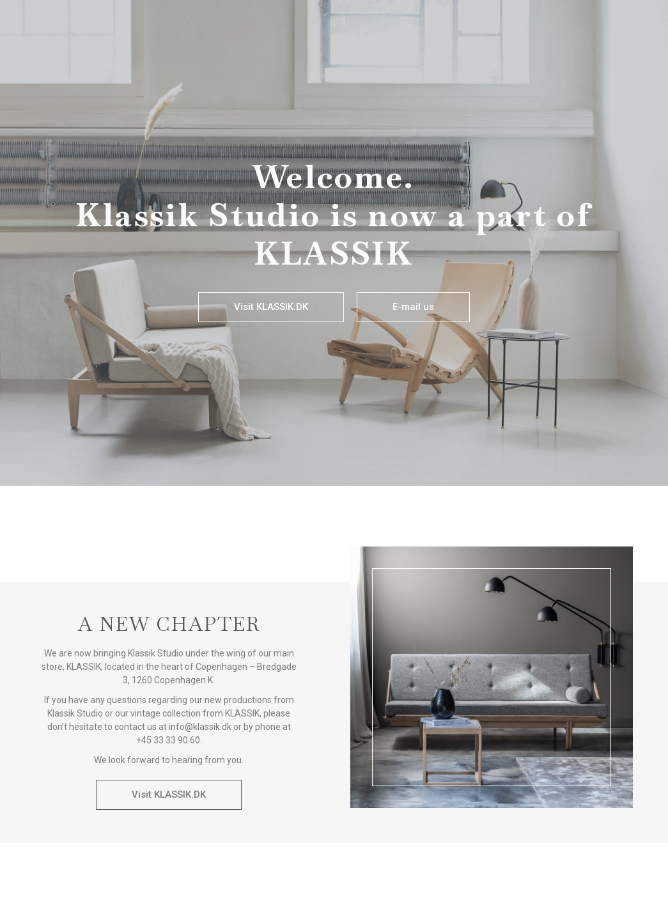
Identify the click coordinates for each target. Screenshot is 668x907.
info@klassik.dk (200, 727)
